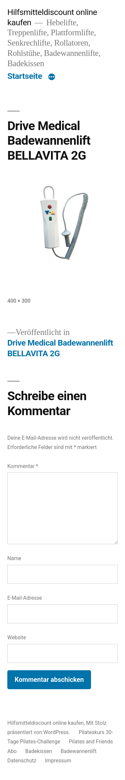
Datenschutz (21, 760)
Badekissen (38, 751)
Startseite (24, 76)
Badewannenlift (79, 751)
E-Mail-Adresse (24, 598)
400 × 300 (18, 301)
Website (16, 637)
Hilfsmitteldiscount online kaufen (45, 723)
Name (14, 558)
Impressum (58, 760)
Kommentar (22, 466)
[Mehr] (52, 77)
